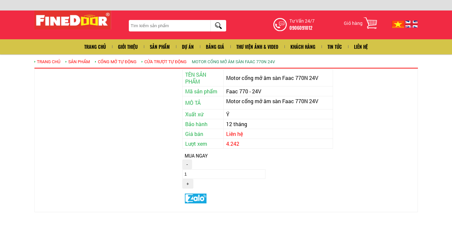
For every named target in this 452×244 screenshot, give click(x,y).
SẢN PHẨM (79, 61)
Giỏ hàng (353, 23)
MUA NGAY (196, 156)
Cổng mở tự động (117, 61)
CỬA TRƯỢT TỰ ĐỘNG (165, 61)
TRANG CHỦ (49, 61)
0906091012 (300, 27)
